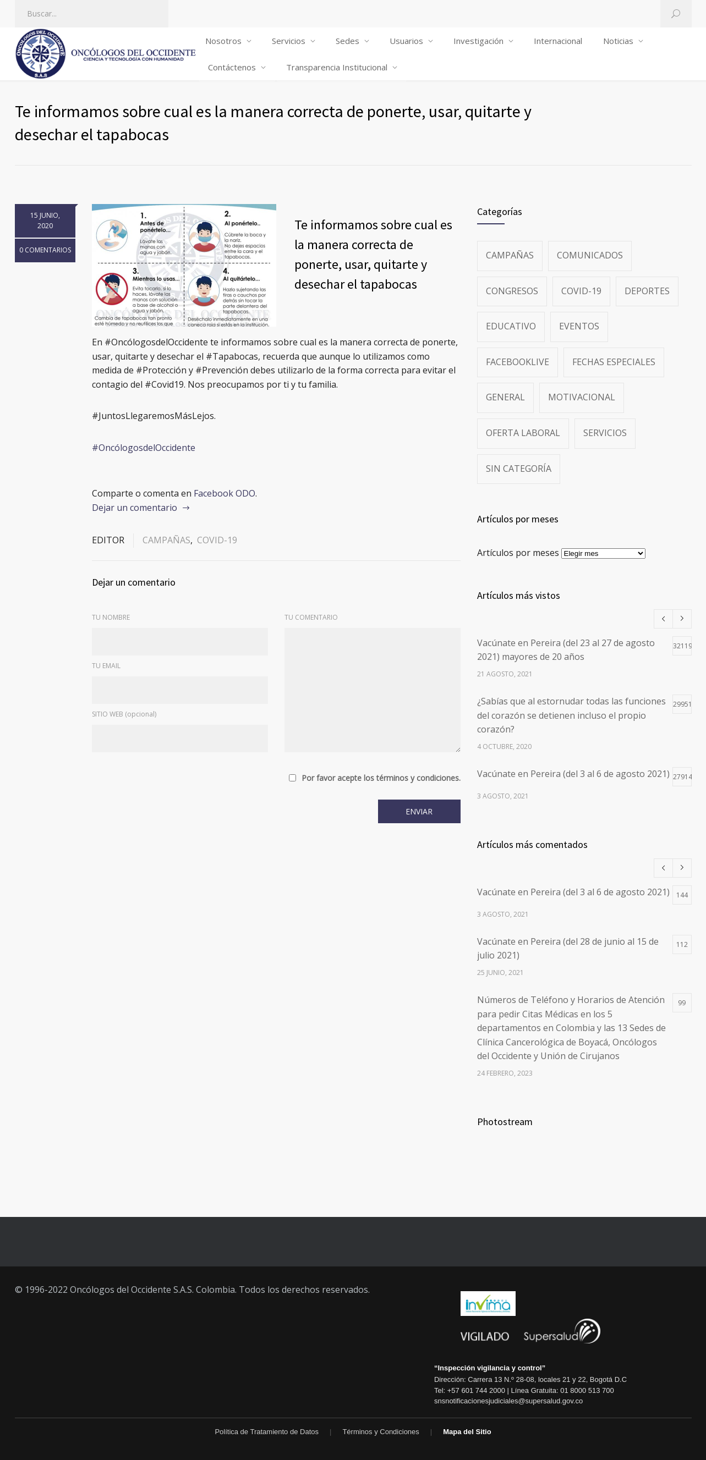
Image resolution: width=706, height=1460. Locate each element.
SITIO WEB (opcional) (124, 714)
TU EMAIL (106, 665)
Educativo (511, 326)
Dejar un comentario (134, 508)
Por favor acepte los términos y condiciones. (381, 778)
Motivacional (581, 397)
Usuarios (406, 40)
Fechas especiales (613, 362)
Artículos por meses (518, 553)
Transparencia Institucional (336, 67)
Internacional (558, 40)
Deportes (647, 291)
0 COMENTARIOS (45, 250)
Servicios (288, 40)
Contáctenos (232, 67)
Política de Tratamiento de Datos (267, 1432)
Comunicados (590, 255)
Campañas (166, 540)
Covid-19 (217, 540)
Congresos (512, 291)
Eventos (579, 326)
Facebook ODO (224, 493)
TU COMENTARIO (311, 617)
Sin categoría (518, 468)
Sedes (347, 40)
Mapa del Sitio (467, 1432)
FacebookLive (517, 362)
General (505, 397)
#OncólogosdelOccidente (143, 448)
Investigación (478, 40)
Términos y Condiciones (380, 1432)
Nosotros (223, 40)
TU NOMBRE (111, 617)
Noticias (618, 40)
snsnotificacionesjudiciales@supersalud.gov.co (508, 1401)
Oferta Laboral (523, 433)
